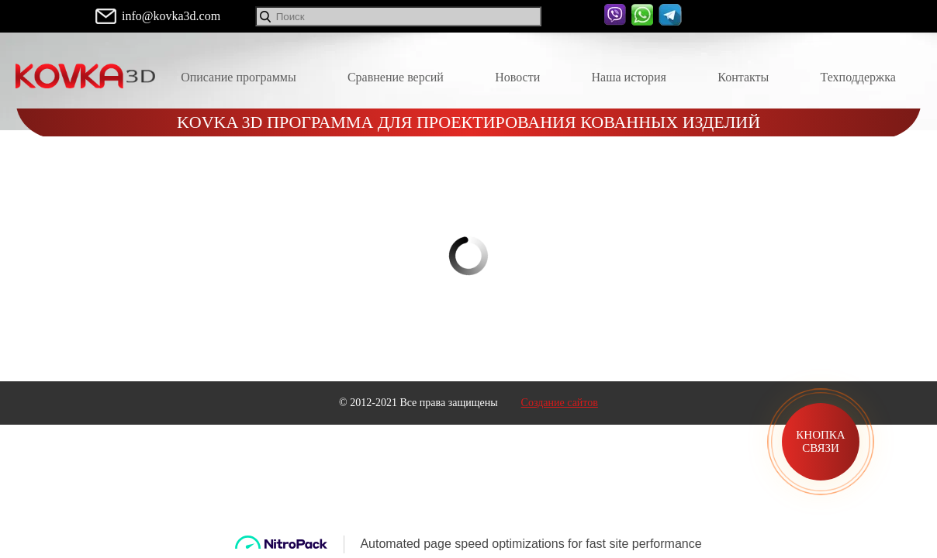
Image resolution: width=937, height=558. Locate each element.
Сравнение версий (395, 77)
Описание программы (238, 77)
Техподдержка (858, 77)
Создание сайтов (559, 402)
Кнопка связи (820, 441)
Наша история (629, 77)
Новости (517, 77)
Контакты (743, 77)
